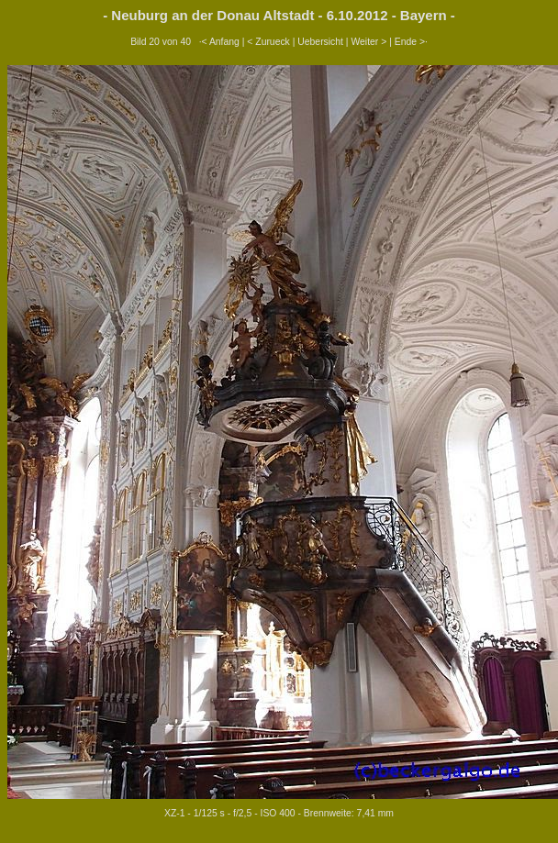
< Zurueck (268, 42)
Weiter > (368, 42)
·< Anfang (219, 42)
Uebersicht (320, 42)
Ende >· (411, 42)
